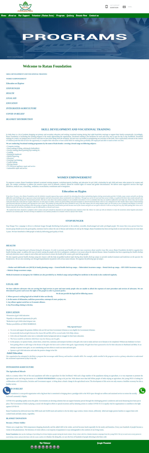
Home (3, 15)
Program (60, 15)
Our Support (24, 15)
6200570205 (114, 8)
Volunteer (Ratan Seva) (43, 15)
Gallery (70, 15)
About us (12, 15)
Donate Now (81, 15)
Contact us (94, 15)
